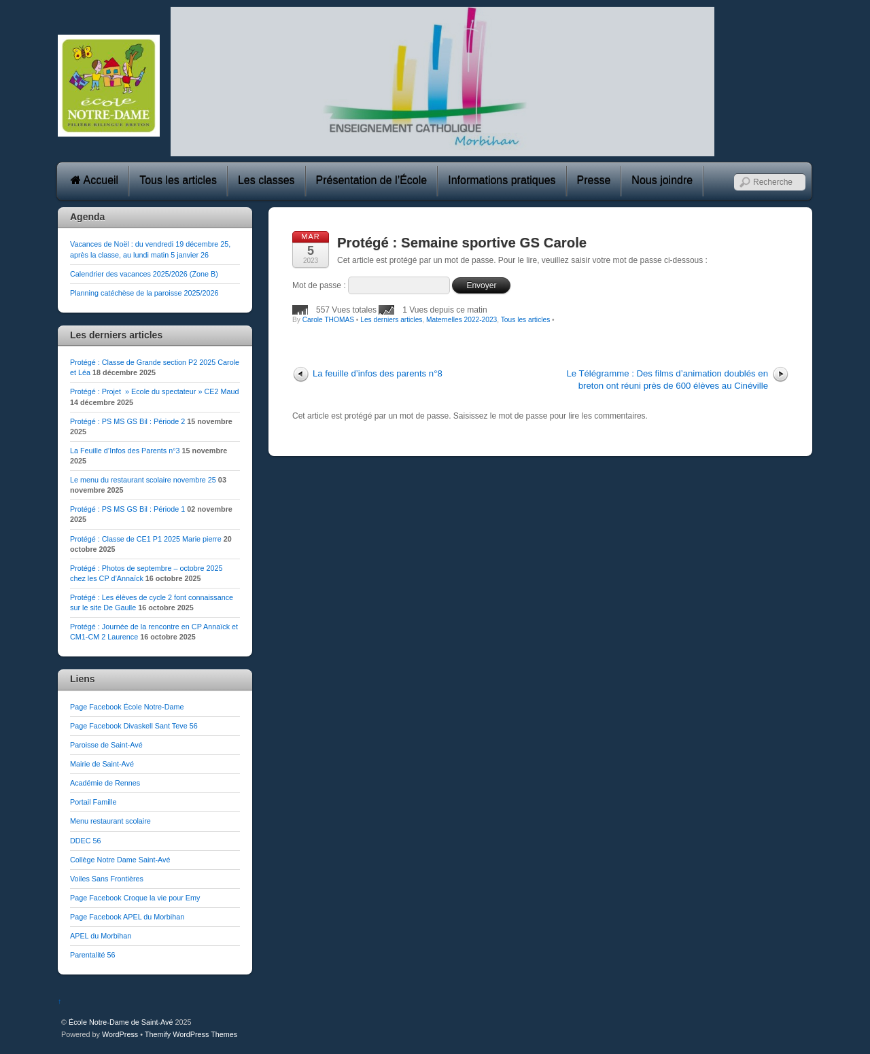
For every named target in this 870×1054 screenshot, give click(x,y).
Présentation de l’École (372, 180)
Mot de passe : (371, 285)
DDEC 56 (85, 841)
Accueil (94, 180)
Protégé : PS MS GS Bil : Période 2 (127, 421)
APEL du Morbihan (100, 936)
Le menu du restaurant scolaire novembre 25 (143, 480)
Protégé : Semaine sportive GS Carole (462, 242)
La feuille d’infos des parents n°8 (377, 373)
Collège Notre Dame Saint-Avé (120, 860)
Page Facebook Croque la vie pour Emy (135, 898)
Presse (594, 180)
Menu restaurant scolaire (110, 821)
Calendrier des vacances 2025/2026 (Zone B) (144, 274)
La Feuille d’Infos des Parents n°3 (125, 450)
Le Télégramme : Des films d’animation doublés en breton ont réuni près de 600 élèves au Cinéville (667, 379)
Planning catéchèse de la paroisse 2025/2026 (144, 293)
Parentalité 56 (93, 955)
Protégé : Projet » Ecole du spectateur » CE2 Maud (154, 391)
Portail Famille (93, 802)
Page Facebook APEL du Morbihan (127, 917)
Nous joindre (662, 180)
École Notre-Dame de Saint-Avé (121, 1022)
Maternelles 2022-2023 (461, 319)
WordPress (120, 1034)
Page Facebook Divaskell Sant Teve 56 (134, 726)
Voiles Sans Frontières (106, 879)
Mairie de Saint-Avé (102, 764)
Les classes (266, 180)
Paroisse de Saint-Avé (106, 745)
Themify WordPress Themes (191, 1034)
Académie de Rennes (105, 783)
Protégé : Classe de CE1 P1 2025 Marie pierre (146, 539)
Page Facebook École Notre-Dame (127, 707)
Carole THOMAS (328, 319)
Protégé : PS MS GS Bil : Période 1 (127, 509)
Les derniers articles (391, 319)
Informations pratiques (501, 180)
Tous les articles (178, 180)
